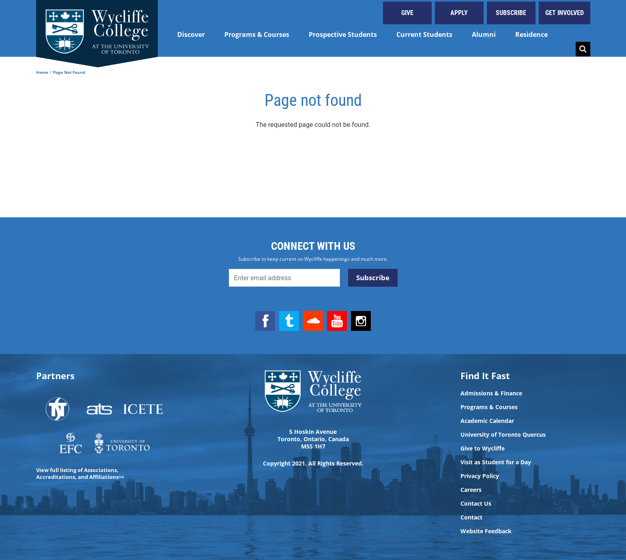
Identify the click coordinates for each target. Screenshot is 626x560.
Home (42, 72)
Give (407, 13)
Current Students (424, 34)
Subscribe (511, 13)
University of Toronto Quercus (503, 435)
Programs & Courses (256, 34)
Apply (459, 13)
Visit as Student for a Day (495, 462)
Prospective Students (343, 34)
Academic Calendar (487, 421)
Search (583, 49)
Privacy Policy (479, 476)
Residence (531, 34)
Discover (191, 34)
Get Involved (564, 13)
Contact (471, 517)
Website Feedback (486, 531)
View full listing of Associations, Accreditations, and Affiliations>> (80, 473)
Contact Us (475, 503)
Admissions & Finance (491, 393)
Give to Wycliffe (482, 448)
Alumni (484, 34)
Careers (471, 490)
